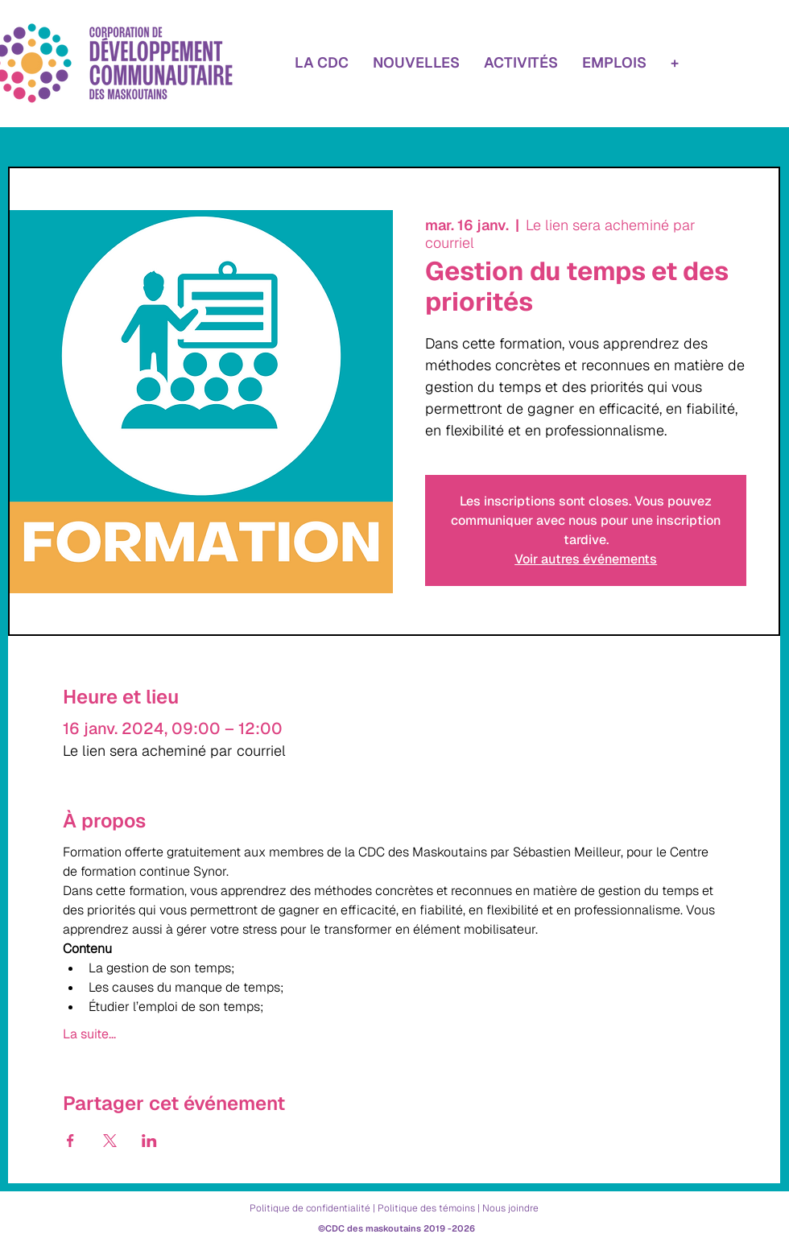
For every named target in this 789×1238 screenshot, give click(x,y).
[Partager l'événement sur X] (110, 1140)
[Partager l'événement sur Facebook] (70, 1140)
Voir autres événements (585, 559)
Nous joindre (510, 1208)
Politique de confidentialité (310, 1208)
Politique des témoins (426, 1208)
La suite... (89, 1034)
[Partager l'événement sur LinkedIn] (149, 1140)
